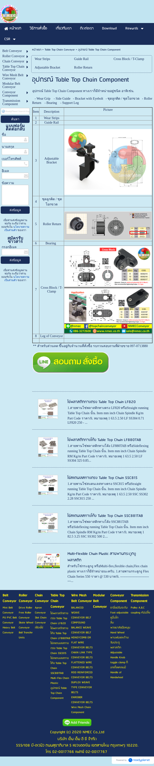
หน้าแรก (36, 49)
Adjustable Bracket (51, 160)
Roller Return (52, 224)
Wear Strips (51, 118)
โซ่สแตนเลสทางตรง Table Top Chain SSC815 (102, 478)
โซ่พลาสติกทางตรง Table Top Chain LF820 (101, 402)
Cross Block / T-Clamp (51, 289)
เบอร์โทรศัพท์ (11, 159)
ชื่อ (4, 134)
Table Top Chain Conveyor (60, 49)
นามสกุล (8, 147)
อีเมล (5, 171)
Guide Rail (51, 122)
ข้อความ (8, 183)
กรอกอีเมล (9, 247)
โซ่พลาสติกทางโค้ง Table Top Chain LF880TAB (104, 440)
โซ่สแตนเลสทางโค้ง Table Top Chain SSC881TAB (105, 516)
